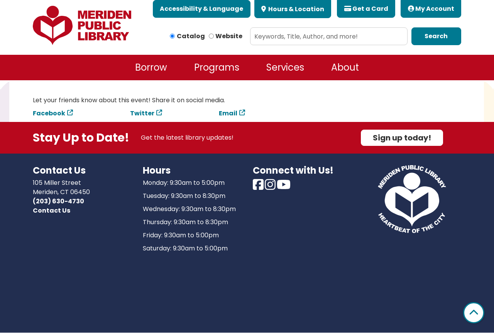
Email (228, 113)
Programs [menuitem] (216, 67)
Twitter (142, 113)
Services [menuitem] (285, 67)
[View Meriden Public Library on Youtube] (284, 187)
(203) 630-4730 (58, 201)
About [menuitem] (345, 67)
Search (436, 36)
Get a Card (366, 8)
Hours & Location (295, 9)
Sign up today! (402, 137)
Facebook (49, 113)
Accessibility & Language (201, 8)
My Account (431, 8)
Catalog (191, 36)
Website (228, 36)
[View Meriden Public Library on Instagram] (271, 187)
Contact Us (51, 210)
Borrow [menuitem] (151, 67)
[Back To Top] (473, 312)
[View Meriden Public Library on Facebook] (259, 187)
